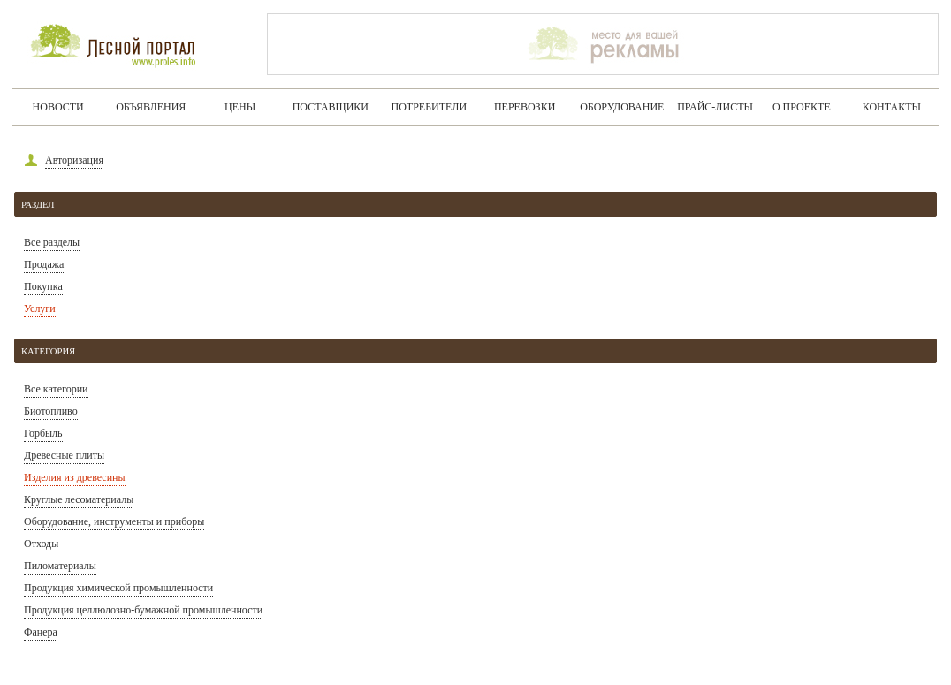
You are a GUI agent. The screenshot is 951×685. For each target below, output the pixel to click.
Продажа (44, 264)
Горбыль (43, 433)
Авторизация (74, 160)
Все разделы (52, 242)
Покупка (43, 286)
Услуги (40, 308)
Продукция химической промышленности (118, 588)
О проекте (801, 107)
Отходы (41, 543)
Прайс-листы (715, 107)
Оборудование (622, 107)
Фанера (40, 632)
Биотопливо (51, 411)
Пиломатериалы (60, 565)
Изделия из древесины (75, 477)
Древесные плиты (64, 455)
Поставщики (331, 107)
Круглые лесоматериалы (78, 499)
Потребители (430, 107)
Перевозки (524, 107)
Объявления (151, 107)
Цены (239, 107)
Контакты (892, 107)
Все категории (56, 389)
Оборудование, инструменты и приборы (114, 521)
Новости (58, 107)
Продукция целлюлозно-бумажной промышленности (143, 610)
